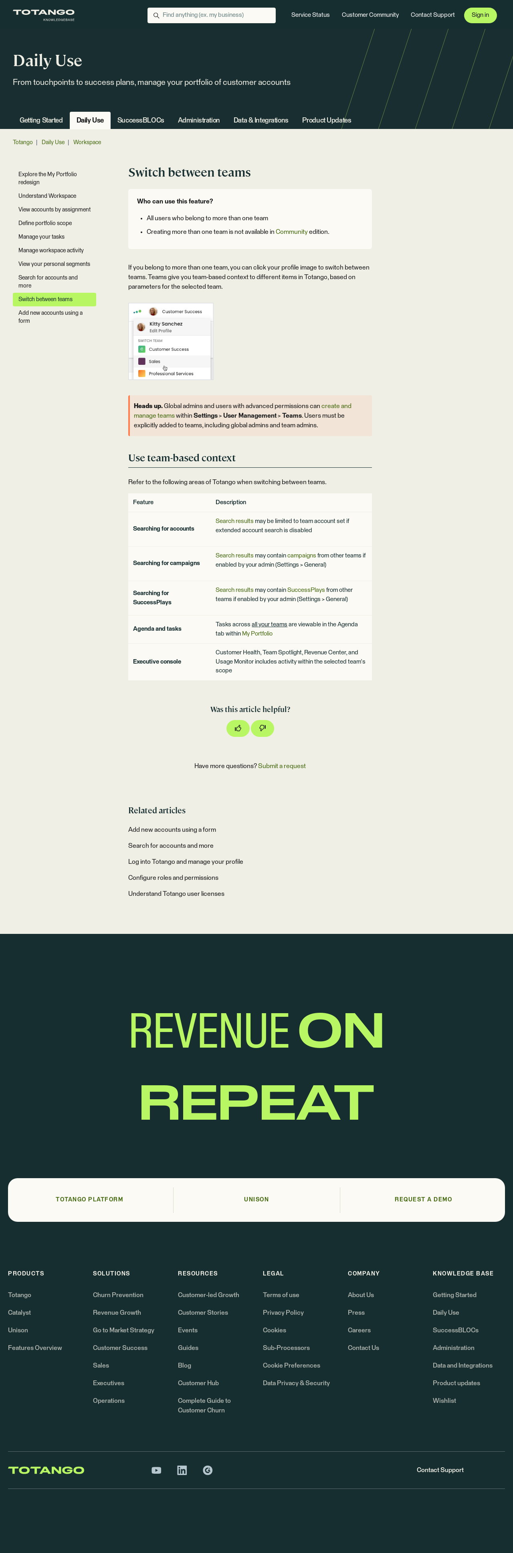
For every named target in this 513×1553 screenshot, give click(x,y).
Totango (23, 142)
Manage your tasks (41, 237)
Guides (188, 1348)
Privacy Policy (283, 1313)
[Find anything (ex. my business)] (211, 16)
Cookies (274, 1330)
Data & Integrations (261, 120)
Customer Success (120, 1348)
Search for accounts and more (171, 846)
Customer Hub (198, 1383)
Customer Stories (203, 1313)
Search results (235, 521)
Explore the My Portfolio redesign (47, 178)
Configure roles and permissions (173, 878)
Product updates (456, 1383)
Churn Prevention (118, 1295)
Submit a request (282, 766)
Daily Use (90, 120)
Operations (109, 1401)
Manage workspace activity (51, 250)
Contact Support (433, 15)
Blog (184, 1365)
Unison (18, 1330)
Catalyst (19, 1313)
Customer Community (370, 15)
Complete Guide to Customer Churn (204, 1406)
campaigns (301, 556)
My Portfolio (257, 634)
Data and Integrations (463, 1365)
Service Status (310, 15)
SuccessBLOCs (140, 120)
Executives (108, 1383)
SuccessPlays (306, 590)
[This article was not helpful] (262, 728)
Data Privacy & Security (296, 1383)
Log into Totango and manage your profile (185, 862)
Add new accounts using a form (172, 830)
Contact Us (363, 1348)
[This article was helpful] (238, 728)
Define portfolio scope (45, 223)
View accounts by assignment (54, 210)
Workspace (87, 142)
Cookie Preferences (291, 1365)
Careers (359, 1330)
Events (188, 1330)
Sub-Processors (286, 1348)
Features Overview (35, 1348)
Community (292, 232)
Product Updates (326, 120)
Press (356, 1313)
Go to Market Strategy (123, 1330)
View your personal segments (54, 264)
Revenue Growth (117, 1313)
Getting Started (41, 120)
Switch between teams (45, 299)
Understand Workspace (47, 196)
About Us (361, 1295)
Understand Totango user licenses (176, 894)
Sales (101, 1365)
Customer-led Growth (208, 1295)
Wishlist (444, 1401)
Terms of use (281, 1295)
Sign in (480, 15)
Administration (199, 120)
